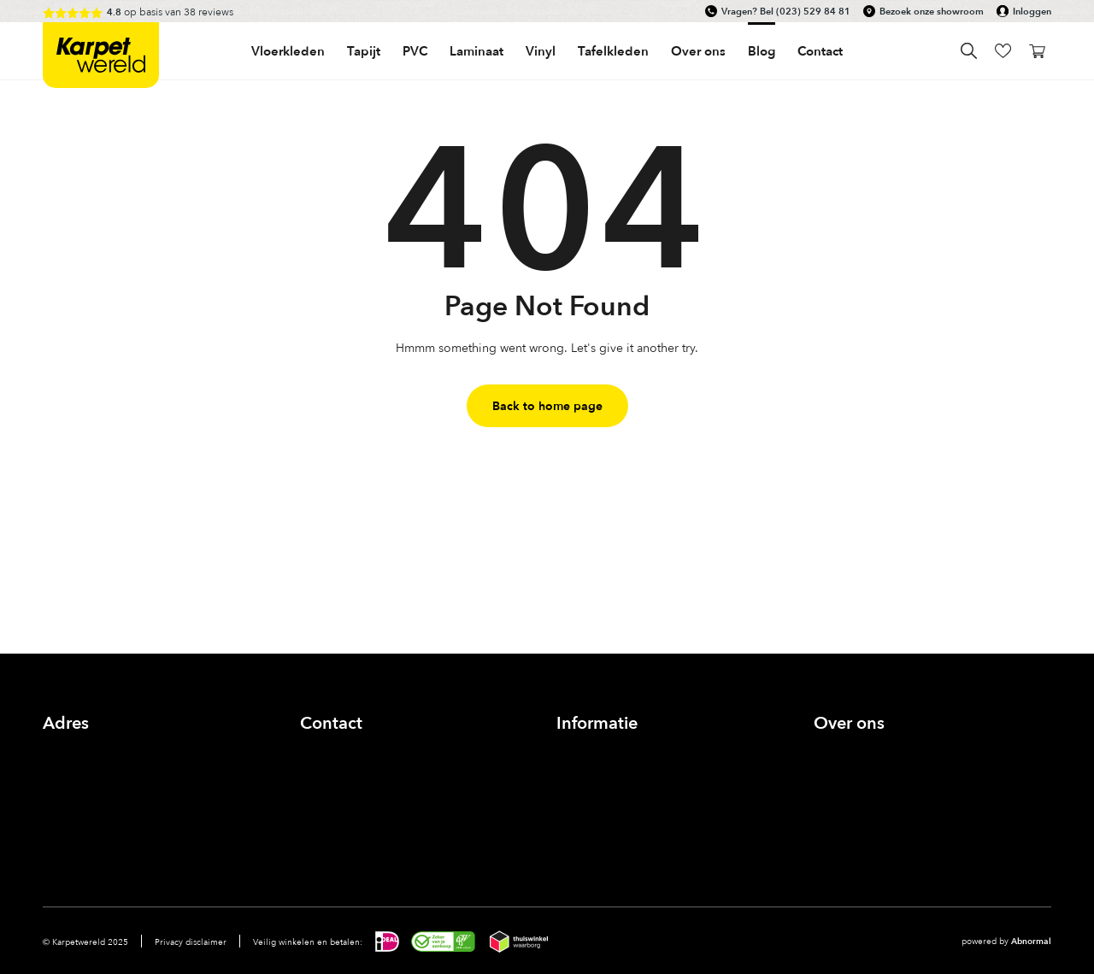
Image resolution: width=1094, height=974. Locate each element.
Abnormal (1031, 941)
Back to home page (547, 405)
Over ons (839, 751)
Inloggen (1032, 11)
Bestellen (581, 791)
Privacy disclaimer (190, 941)
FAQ (568, 810)
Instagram (360, 818)
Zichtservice (588, 771)
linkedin (402, 818)
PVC (415, 51)
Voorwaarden (592, 830)
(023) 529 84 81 (813, 11)
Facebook (318, 818)
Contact (820, 51)
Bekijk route (75, 791)
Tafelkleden (613, 51)
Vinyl (541, 51)
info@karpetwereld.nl (358, 771)
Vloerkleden (288, 51)
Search (969, 51)
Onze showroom (859, 771)
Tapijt (363, 51)
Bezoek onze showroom (931, 11)
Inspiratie (839, 791)
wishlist (1003, 51)
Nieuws (834, 810)
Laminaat (476, 51)
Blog (761, 51)
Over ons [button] (698, 51)
